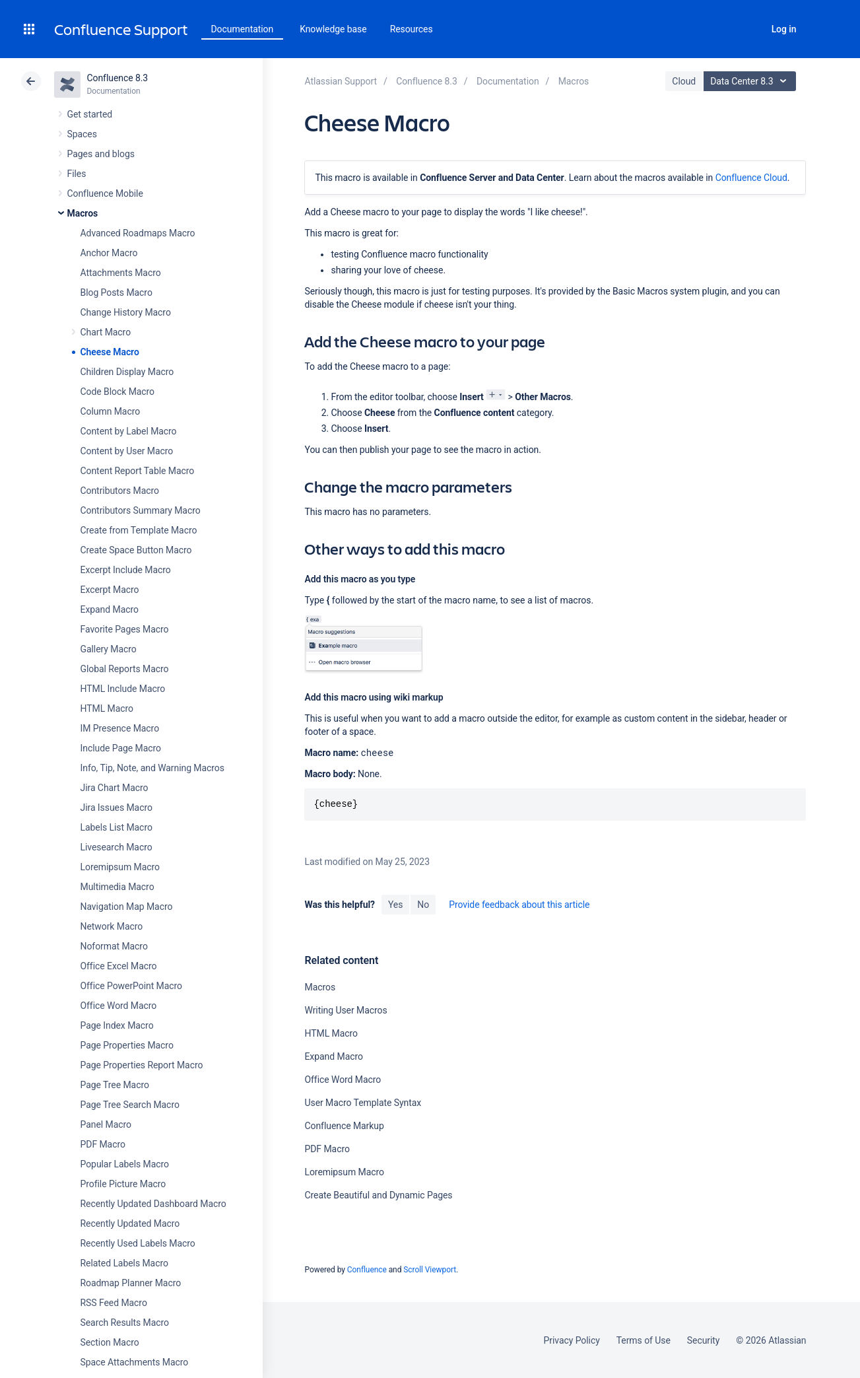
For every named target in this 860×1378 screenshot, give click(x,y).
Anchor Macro (109, 253)
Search (747, 29)
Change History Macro (126, 312)
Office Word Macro (119, 1005)
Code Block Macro (118, 391)
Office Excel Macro (119, 966)
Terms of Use (643, 1340)
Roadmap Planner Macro (131, 1283)
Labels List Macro (116, 827)
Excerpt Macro (110, 589)
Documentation (242, 29)
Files (76, 173)
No (423, 904)
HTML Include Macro (123, 688)
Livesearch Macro (116, 847)
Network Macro (112, 926)
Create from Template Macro (139, 530)
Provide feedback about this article (519, 904)
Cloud (684, 81)
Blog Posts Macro (116, 292)
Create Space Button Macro (136, 550)
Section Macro (110, 1342)
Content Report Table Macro (138, 470)
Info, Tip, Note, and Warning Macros (152, 768)
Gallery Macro (109, 649)
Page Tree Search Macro (130, 1104)
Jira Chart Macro (115, 787)
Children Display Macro (127, 371)
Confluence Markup (343, 1125)
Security (703, 1340)
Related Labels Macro (124, 1263)
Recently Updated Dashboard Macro (153, 1203)
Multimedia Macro (117, 886)
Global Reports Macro (125, 669)
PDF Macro (103, 1144)
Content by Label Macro (129, 431)
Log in (784, 29)
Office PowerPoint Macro (131, 986)
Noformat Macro (114, 946)
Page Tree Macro (115, 1085)
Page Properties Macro (127, 1045)
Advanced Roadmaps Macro (138, 233)
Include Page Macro (121, 748)
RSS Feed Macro (114, 1302)
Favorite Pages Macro (125, 629)
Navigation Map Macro (127, 906)
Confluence (367, 1269)
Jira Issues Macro (116, 807)
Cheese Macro (110, 352)
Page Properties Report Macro (142, 1065)
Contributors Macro (120, 490)
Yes (395, 904)
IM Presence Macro (120, 728)
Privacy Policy (572, 1340)
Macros (82, 213)
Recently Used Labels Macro (138, 1243)
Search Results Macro (125, 1322)
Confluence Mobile (105, 193)
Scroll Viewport (429, 1269)
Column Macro (111, 411)
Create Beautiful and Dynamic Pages (378, 1195)
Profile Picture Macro (123, 1184)
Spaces (82, 134)
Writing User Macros (345, 1010)
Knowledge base (333, 29)
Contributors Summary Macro (141, 510)
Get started (90, 114)
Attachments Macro (121, 272)
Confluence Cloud (751, 177)
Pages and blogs (101, 154)
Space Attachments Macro (135, 1362)
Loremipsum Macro (120, 867)
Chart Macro (106, 332)
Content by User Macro (127, 451)
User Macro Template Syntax (362, 1102)
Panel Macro (106, 1124)
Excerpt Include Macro (126, 570)
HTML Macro (107, 708)
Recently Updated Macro (130, 1223)
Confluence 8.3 (118, 78)
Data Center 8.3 (751, 81)
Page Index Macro (117, 1025)
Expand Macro (110, 609)
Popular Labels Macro (125, 1164)
